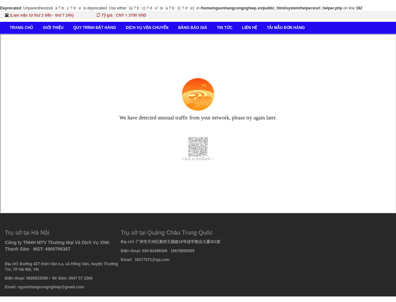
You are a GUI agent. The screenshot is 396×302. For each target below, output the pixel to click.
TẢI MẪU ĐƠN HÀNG (286, 27)
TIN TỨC (224, 27)
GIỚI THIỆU (53, 27)
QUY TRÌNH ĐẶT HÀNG (94, 27)
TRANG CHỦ (21, 27)
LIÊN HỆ (249, 27)
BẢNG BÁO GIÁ (192, 27)
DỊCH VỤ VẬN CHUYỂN (147, 27)
